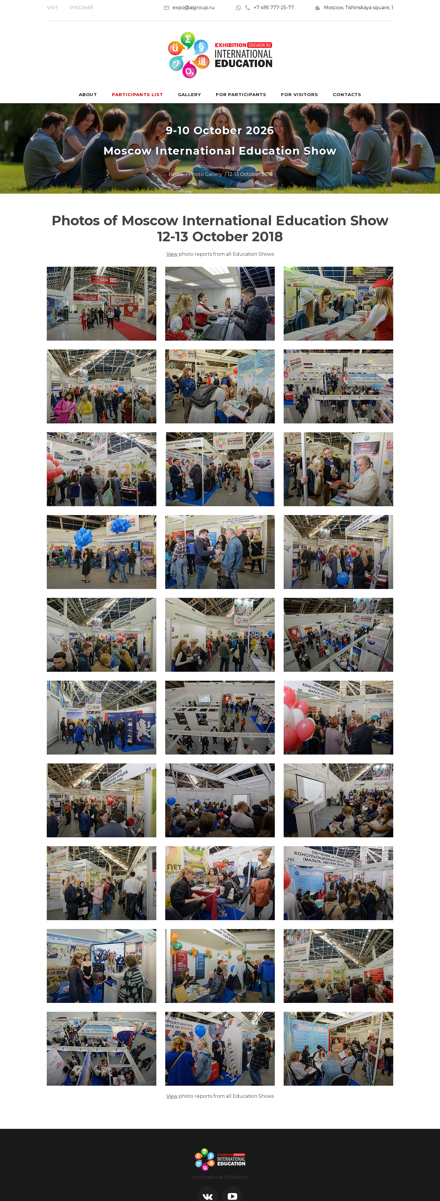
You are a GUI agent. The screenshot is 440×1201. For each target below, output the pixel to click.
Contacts (347, 94)
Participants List (137, 94)
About (88, 94)
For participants (241, 94)
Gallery (189, 94)
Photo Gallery (205, 174)
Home (176, 174)
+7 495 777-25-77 (269, 7)
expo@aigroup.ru (194, 7)
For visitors (299, 94)
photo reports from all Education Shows (220, 254)
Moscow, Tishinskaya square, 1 (358, 7)
